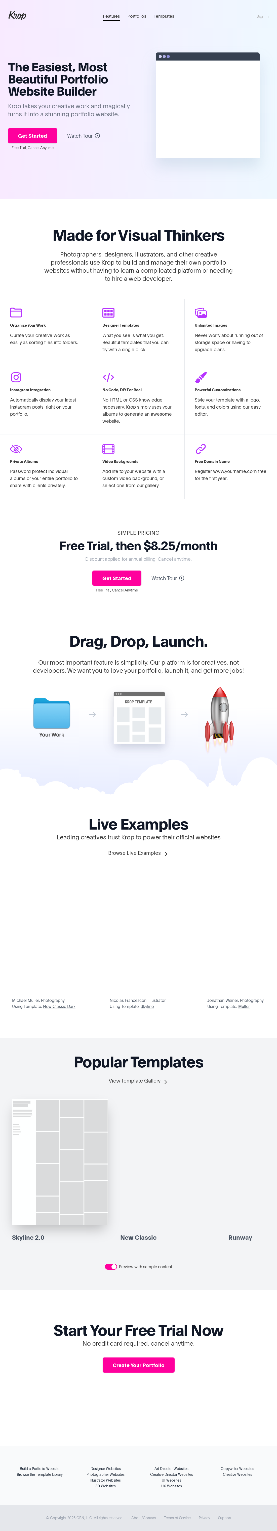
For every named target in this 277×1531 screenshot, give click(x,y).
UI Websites (171, 1480)
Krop (17, 15)
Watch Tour (83, 135)
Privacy (204, 1517)
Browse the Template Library (40, 1474)
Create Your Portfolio (139, 1365)
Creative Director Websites (171, 1474)
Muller (244, 1006)
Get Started (32, 135)
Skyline (147, 1006)
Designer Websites (106, 1468)
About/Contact (143, 1517)
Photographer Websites (106, 1474)
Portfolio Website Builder (58, 84)
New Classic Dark (59, 1006)
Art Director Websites (171, 1468)
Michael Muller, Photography (38, 1000)
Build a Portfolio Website (39, 1468)
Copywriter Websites (237, 1468)
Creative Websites (237, 1474)
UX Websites (171, 1486)
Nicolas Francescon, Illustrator (138, 1000)
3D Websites (105, 1486)
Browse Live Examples (138, 853)
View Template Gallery (139, 1081)
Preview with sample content (145, 1266)
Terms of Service (177, 1517)
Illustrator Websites (105, 1480)
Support (224, 1517)
